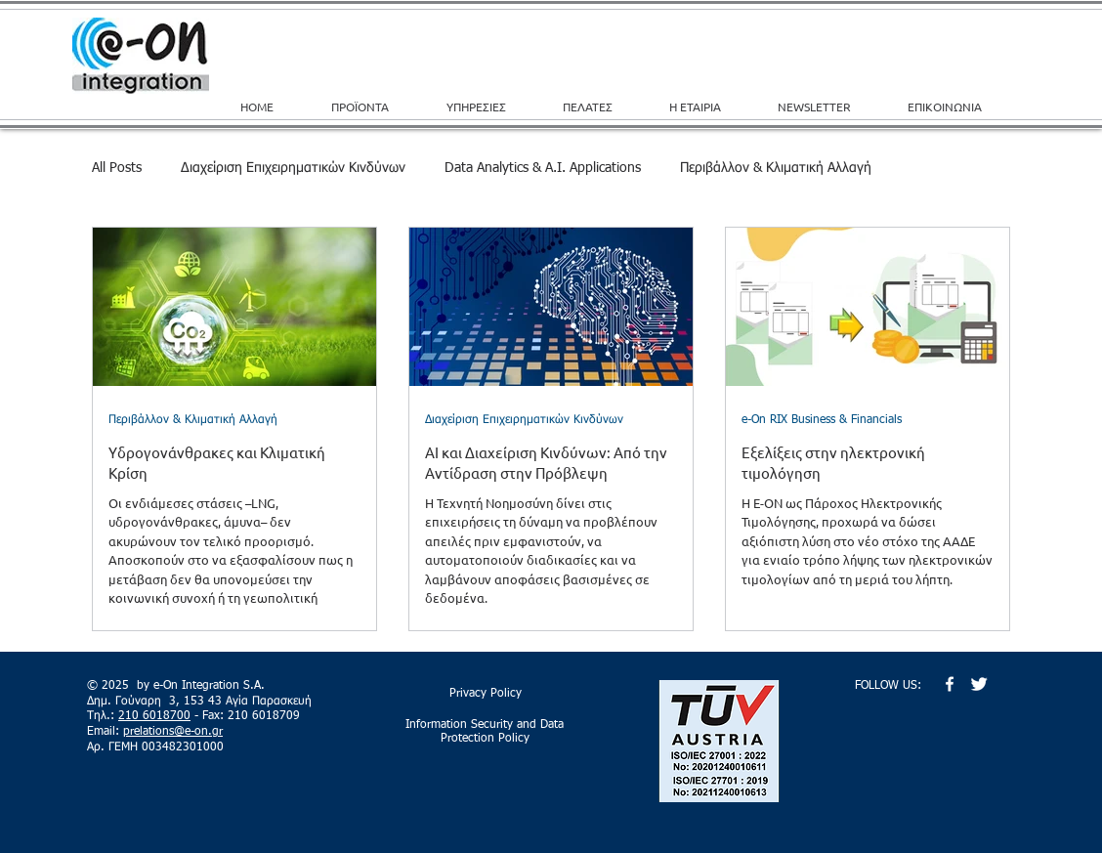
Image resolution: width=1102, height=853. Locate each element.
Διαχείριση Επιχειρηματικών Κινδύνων (293, 168)
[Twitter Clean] (979, 684)
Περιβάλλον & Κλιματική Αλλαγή (775, 168)
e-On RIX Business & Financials (822, 420)
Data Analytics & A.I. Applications (543, 168)
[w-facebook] (949, 684)
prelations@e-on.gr (173, 732)
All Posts (117, 168)
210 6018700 (154, 716)
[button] (490, 106)
